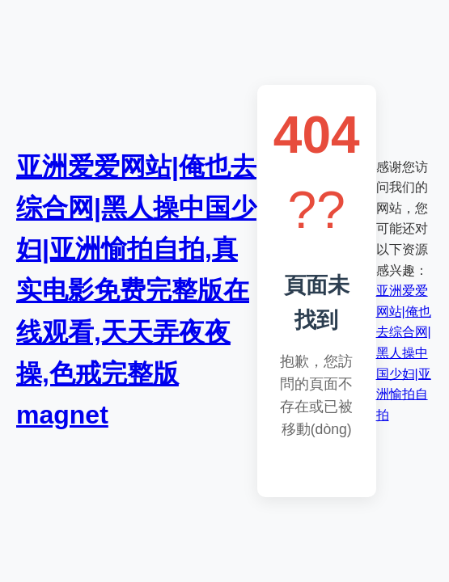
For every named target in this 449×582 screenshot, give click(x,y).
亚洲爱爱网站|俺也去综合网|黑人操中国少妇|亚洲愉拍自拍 (403, 353)
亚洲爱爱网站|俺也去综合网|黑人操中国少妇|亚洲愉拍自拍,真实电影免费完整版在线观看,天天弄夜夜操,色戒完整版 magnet (136, 290)
